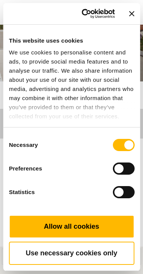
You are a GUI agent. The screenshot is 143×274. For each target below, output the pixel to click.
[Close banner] (131, 13)
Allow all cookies (71, 226)
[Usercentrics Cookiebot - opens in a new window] (85, 14)
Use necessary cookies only (71, 253)
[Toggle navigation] (128, 1)
